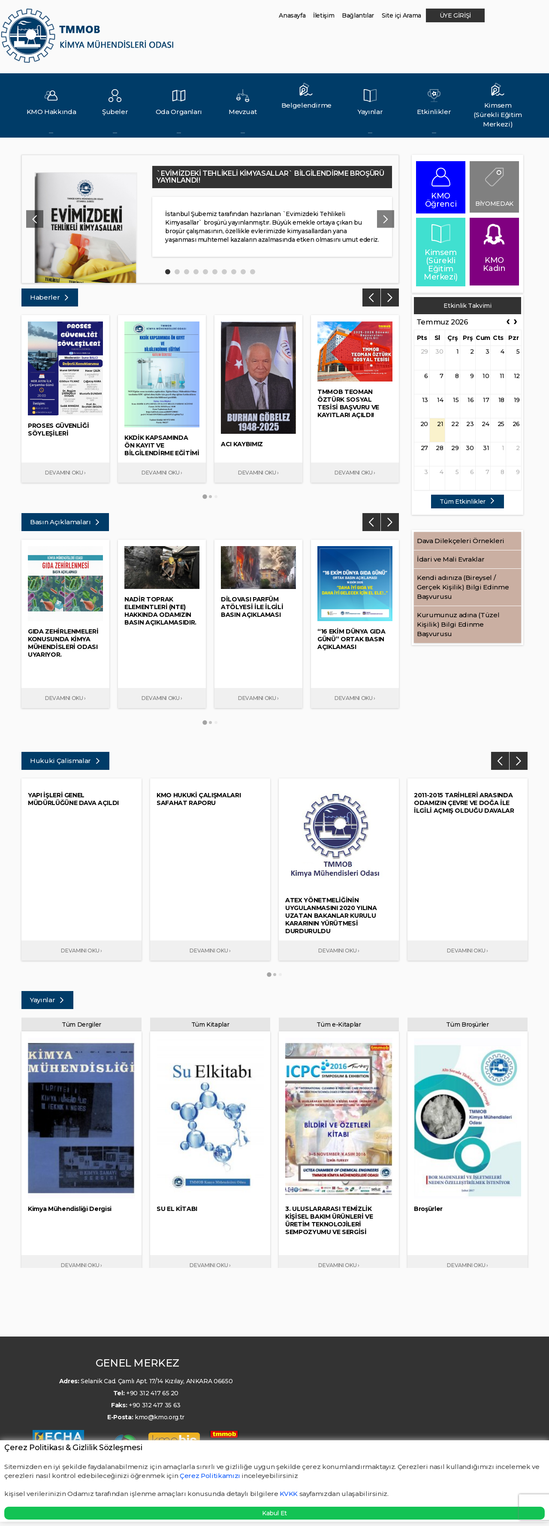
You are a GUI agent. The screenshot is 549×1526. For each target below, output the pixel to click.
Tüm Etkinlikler (467, 501)
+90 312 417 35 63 (155, 1405)
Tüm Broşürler (467, 1024)
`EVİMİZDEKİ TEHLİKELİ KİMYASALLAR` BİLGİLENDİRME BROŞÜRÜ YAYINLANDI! (270, 176)
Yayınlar (47, 1000)
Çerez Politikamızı (210, 1476)
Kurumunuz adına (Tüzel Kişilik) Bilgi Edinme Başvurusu (458, 624)
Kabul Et (274, 1513)
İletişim (323, 15)
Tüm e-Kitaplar (339, 1024)
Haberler (49, 297)
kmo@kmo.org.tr (159, 1417)
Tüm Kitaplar (210, 1024)
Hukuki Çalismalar (65, 761)
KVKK (289, 1494)
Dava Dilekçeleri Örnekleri (460, 541)
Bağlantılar (358, 15)
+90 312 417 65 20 (152, 1393)
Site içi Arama (401, 15)
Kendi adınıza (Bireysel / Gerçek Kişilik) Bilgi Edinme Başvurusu (463, 587)
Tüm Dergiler (81, 1024)
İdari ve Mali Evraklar (450, 559)
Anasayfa (292, 15)
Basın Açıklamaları (65, 522)
